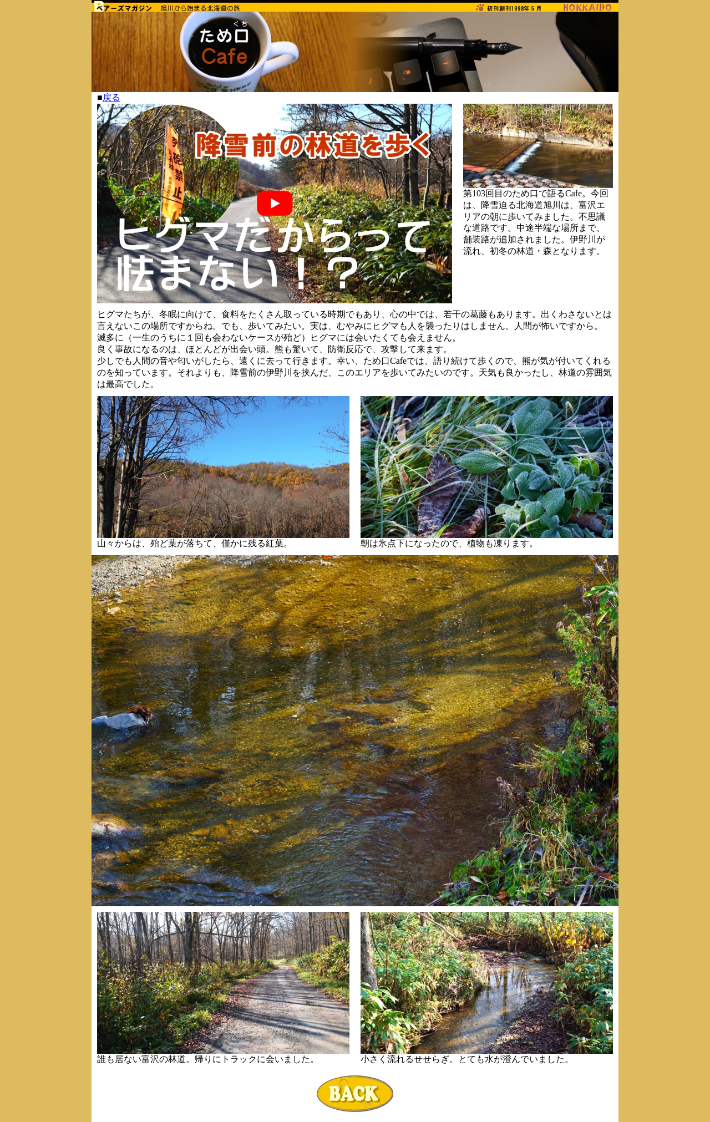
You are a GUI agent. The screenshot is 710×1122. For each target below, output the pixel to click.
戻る (111, 97)
